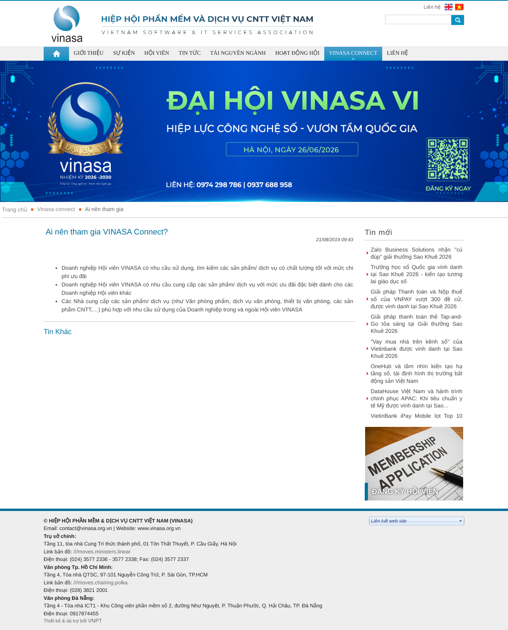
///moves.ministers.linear (102, 552)
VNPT (96, 621)
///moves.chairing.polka (100, 583)
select (460, 521)
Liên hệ (432, 7)
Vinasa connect (56, 209)
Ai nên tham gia (104, 209)
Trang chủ (14, 209)
